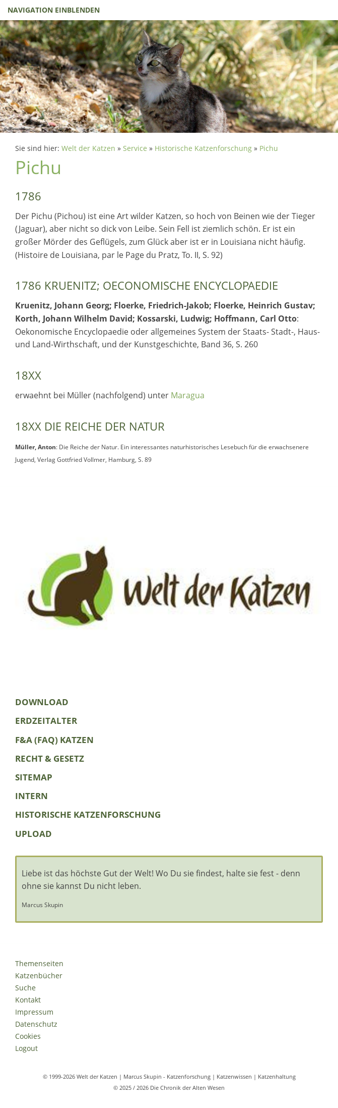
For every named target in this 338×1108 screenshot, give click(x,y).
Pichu (268, 148)
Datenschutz (36, 1024)
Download (42, 702)
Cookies (28, 1036)
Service (135, 148)
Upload (33, 833)
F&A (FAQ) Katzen (54, 740)
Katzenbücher (38, 975)
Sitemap (33, 777)
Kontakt (28, 1000)
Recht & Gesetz (49, 758)
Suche (25, 987)
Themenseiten (39, 963)
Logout (26, 1048)
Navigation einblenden (54, 10)
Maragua (188, 395)
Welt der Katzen (88, 148)
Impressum (34, 1012)
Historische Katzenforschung (203, 148)
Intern (31, 796)
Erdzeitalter (46, 720)
